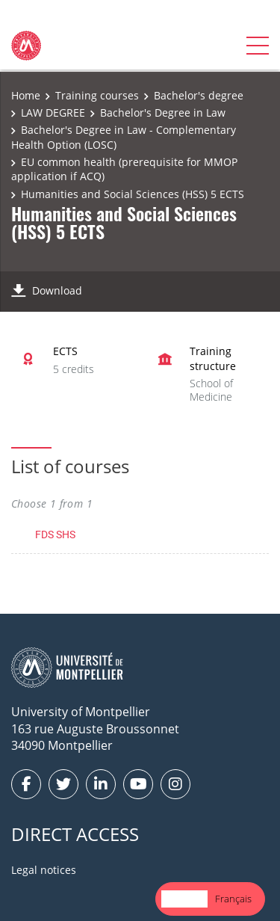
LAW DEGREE (53, 112)
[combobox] (184, 899)
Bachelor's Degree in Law (162, 112)
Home (25, 95)
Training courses (97, 95)
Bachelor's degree (198, 95)
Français (233, 898)
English (184, 898)
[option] (233, 899)
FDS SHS (55, 534)
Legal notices (43, 870)
